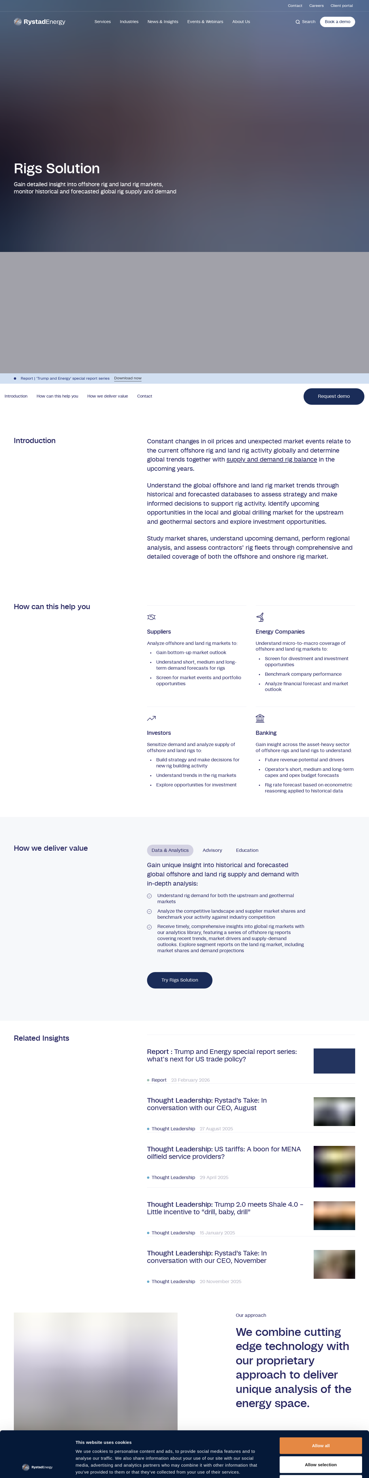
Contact (295, 5)
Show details (302, 1466)
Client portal (342, 5)
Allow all (321, 1402)
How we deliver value (107, 396)
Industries (129, 22)
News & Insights (163, 22)
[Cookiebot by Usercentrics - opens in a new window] (37, 1466)
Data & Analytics (170, 850)
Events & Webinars (205, 22)
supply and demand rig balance (272, 460)
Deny (320, 1440)
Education (247, 850)
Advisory (212, 850)
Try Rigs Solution (179, 980)
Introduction (16, 396)
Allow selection (321, 1421)
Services (103, 22)
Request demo (334, 396)
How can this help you (57, 396)
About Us (241, 22)
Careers (316, 5)
